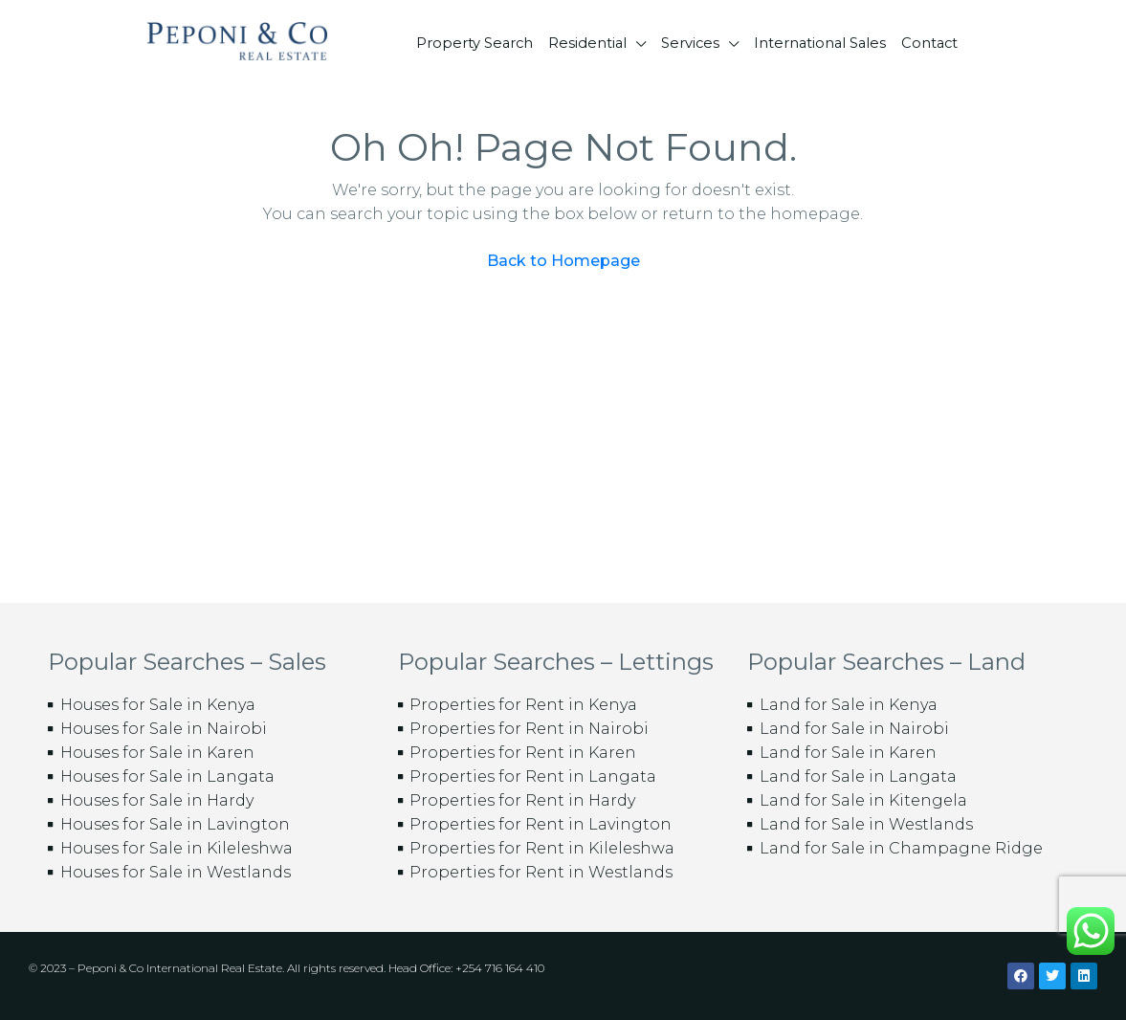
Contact (929, 43)
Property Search (474, 43)
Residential (587, 43)
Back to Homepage (563, 261)
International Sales (820, 43)
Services (690, 43)
